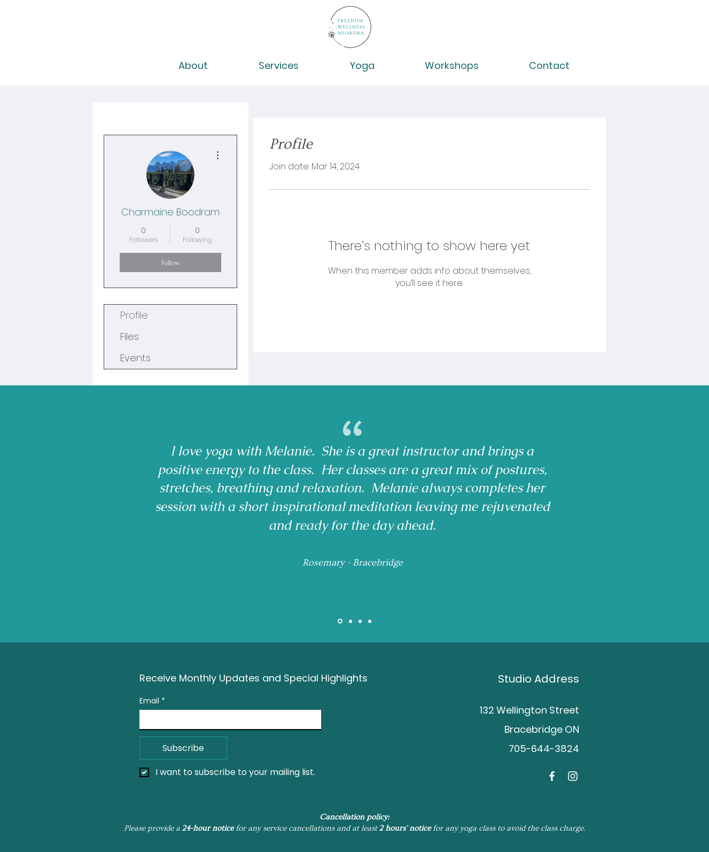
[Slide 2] (350, 621)
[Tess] (369, 621)
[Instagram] (572, 776)
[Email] (227, 719)
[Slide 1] (340, 621)
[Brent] (360, 621)
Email (152, 701)
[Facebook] (552, 776)
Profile (134, 315)
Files (129, 336)
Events (135, 358)
